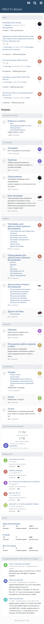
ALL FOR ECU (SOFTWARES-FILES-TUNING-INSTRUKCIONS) (25, 482)
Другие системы (16, 311)
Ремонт (6, 218)
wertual (13, 582)
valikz (13, 601)
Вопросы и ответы (10, 115)
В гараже (6, 535)
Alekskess (8, 25)
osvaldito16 (15, 473)
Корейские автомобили (18, 294)
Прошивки (13, 148)
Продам (11, 372)
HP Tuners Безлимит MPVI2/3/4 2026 (14, 60)
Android (12, 262)
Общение (6, 324)
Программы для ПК (17, 271)
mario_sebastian (16, 506)
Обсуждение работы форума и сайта (22, 345)
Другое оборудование (18, 275)
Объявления (8, 367)
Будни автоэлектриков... (18, 464)
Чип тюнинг (8, 143)
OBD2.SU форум (12, 9)
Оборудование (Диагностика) (20, 126)
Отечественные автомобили (20, 289)
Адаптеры (13, 269)
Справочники (14, 244)
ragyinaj (13, 484)
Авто (12, 123)
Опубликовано (26, 582)
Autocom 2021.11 (15, 493)
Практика (12, 160)
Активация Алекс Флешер (11, 23)
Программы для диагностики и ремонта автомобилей (19, 226)
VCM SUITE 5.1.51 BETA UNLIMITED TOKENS (24, 504)
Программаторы (16, 273)
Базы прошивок (15, 195)
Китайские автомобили (18, 298)
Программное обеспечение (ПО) (21, 381)
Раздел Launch (15, 375)
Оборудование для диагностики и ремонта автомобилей (19, 257)
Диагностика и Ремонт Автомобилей (18, 285)
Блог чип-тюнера (9, 546)
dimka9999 (13, 446)
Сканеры (13, 265)
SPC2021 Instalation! (16, 470)
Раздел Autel (14, 377)
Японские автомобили (18, 296)
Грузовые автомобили (18, 302)
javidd (13, 462)
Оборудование (7, 27)
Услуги (28, 66)
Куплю (11, 397)
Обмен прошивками (16, 580)
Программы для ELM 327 (19, 237)
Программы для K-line (18, 235)
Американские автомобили (20, 300)
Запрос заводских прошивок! (19, 564)
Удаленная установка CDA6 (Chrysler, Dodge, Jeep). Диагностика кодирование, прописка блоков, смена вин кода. (18, 38)
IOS (11, 267)
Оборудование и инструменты (21, 379)
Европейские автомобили (19, 291)
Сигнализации (15, 314)
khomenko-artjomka (18, 566)
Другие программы (17, 246)
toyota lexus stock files (17, 459)
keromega (8, 47)
